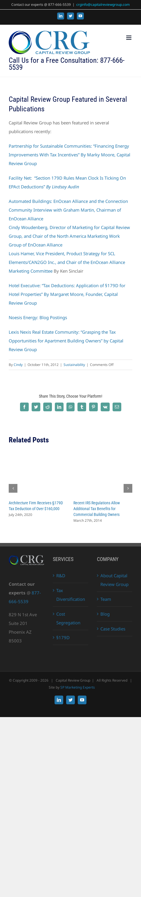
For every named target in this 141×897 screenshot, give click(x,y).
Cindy (18, 364)
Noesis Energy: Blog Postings (38, 317)
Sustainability (74, 364)
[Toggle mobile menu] (129, 38)
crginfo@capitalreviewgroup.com (103, 4)
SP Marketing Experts (77, 687)
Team (105, 599)
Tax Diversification (70, 594)
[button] (13, 488)
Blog (105, 614)
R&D (60, 575)
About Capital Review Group (114, 580)
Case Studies (112, 629)
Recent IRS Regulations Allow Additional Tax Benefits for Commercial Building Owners (96, 509)
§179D (63, 637)
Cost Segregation (68, 618)
